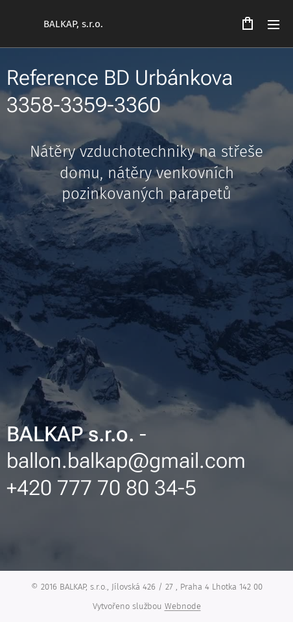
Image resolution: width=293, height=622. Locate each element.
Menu (273, 24)
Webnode (183, 606)
